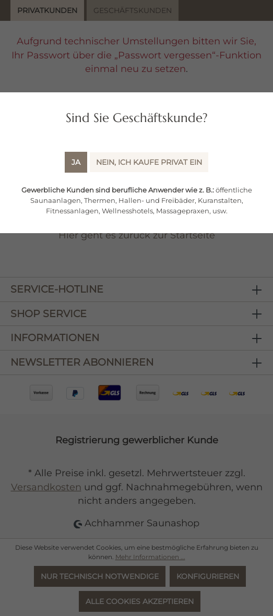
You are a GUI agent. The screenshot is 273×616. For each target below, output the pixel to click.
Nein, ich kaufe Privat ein (149, 162)
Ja (76, 162)
